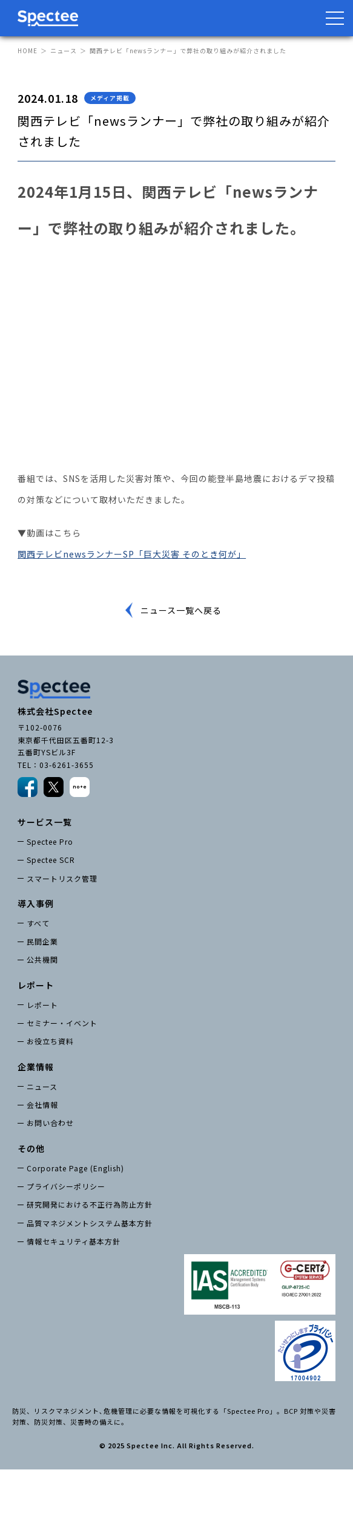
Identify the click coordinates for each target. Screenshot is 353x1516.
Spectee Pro (50, 841)
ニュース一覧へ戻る (181, 610)
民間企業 (42, 941)
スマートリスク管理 (62, 878)
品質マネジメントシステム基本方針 (90, 1223)
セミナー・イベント (62, 1023)
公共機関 (42, 959)
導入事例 (36, 903)
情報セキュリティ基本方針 (73, 1241)
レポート (42, 1005)
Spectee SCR (51, 859)
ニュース (63, 50)
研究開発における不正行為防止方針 (90, 1204)
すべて (38, 923)
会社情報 (42, 1104)
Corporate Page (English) (75, 1168)
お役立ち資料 (50, 1041)
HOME (28, 50)
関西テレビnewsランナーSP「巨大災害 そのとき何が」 (132, 554)
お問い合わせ (50, 1122)
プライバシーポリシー (66, 1186)
